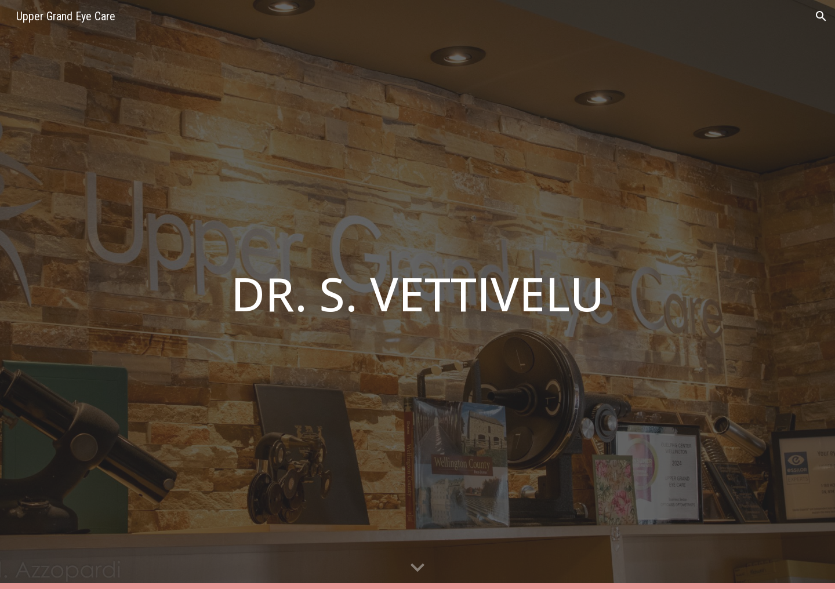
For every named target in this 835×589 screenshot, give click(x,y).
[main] (417, 295)
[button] (821, 16)
